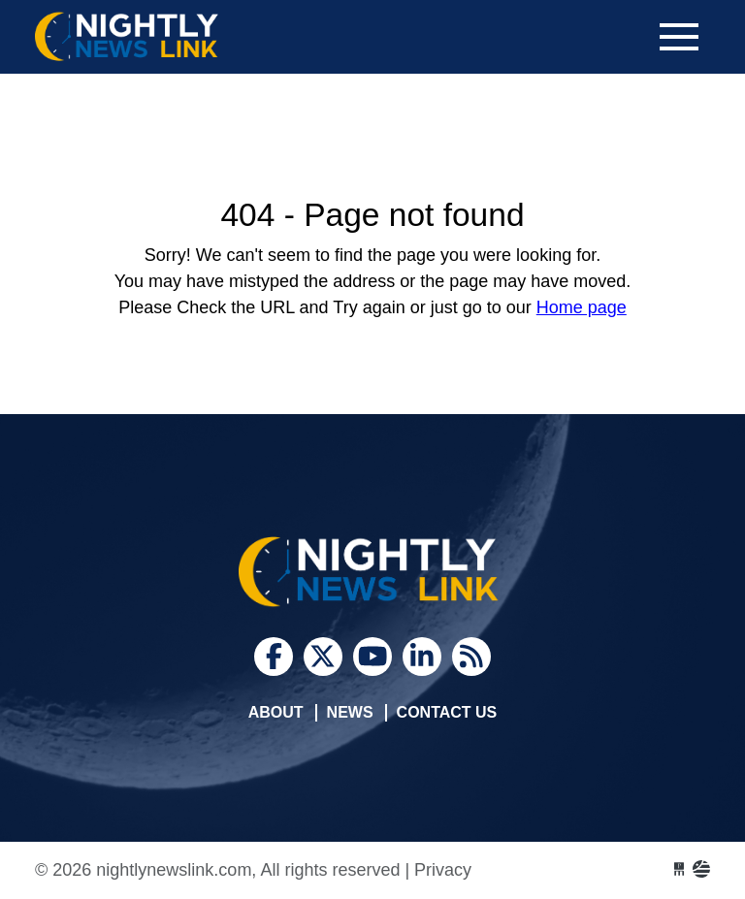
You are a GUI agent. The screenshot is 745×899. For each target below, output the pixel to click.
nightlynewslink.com (180, 37)
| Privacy (438, 870)
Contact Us (447, 712)
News (350, 712)
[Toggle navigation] (679, 37)
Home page (581, 307)
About (276, 712)
